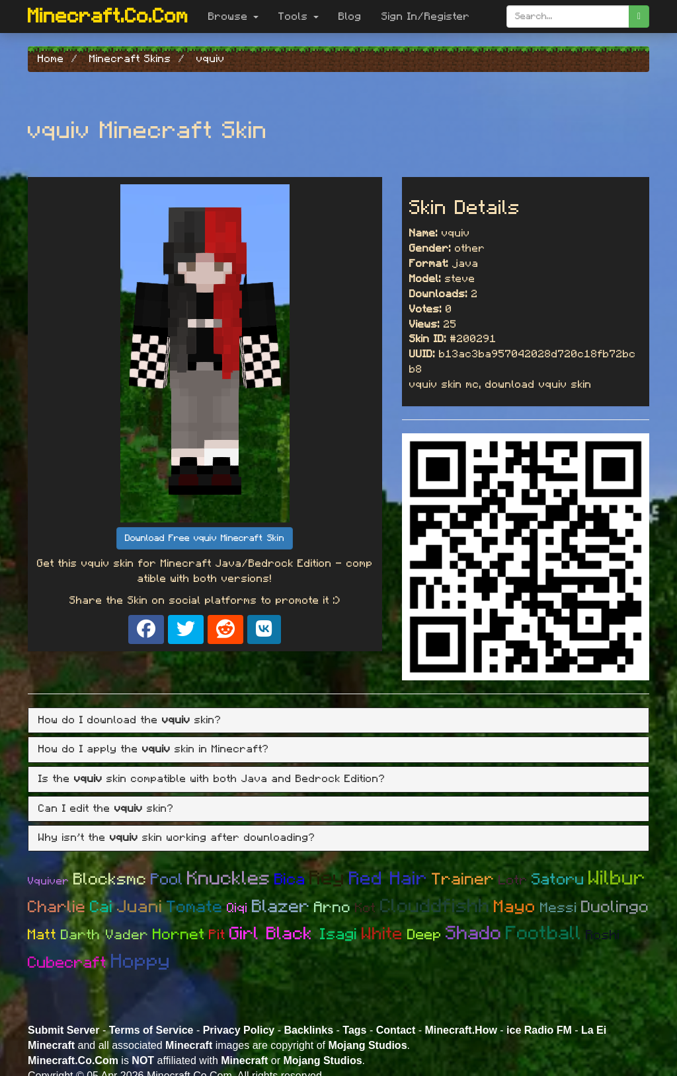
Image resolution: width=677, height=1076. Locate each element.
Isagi (339, 935)
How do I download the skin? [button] (129, 720)
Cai (101, 907)
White (382, 934)
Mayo (515, 906)
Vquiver (48, 881)
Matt (42, 934)
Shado (474, 933)
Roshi (603, 935)
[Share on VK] (264, 629)
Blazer (281, 906)
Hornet (179, 935)
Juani (140, 906)
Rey (327, 878)
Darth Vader (105, 935)
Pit (217, 935)
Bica (289, 880)
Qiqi (237, 908)
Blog (350, 16)
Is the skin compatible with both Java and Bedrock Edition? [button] (211, 778)
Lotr (513, 880)
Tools (298, 16)
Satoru (558, 880)
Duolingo (615, 907)
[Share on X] (186, 629)
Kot (365, 908)
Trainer (463, 879)
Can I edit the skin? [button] (106, 808)
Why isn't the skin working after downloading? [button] (176, 837)
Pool (167, 880)
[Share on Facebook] (146, 629)
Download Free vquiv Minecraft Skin (204, 538)
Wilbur (617, 878)
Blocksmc (110, 879)
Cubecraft (67, 963)
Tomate (195, 907)
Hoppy (141, 962)
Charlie (57, 907)
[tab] (338, 720)
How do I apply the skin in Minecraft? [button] (153, 749)
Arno (332, 907)
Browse (233, 16)
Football (544, 933)
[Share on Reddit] (225, 629)
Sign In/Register (425, 16)
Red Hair (388, 879)
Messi (558, 908)
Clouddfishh (435, 906)
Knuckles (228, 878)
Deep (424, 934)
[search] (639, 16)
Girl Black (274, 934)
